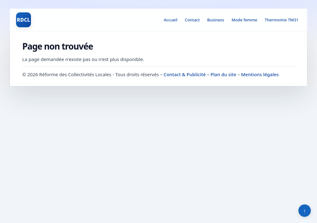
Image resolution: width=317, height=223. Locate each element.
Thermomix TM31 (281, 20)
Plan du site (223, 74)
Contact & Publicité (184, 74)
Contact (192, 20)
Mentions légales (260, 74)
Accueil (170, 20)
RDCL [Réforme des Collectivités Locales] (23, 19)
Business (215, 20)
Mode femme (244, 20)
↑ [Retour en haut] (304, 210)
